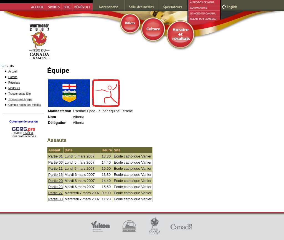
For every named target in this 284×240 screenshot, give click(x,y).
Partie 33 (55, 199)
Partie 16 (55, 174)
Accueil (12, 71)
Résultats (14, 82)
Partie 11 (55, 168)
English (233, 6)
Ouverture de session (23, 121)
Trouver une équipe (20, 99)
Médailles (14, 88)
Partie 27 (55, 193)
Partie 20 (55, 181)
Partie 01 (55, 156)
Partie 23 (55, 187)
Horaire (12, 77)
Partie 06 (55, 162)
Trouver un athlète (19, 93)
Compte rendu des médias (24, 104)
